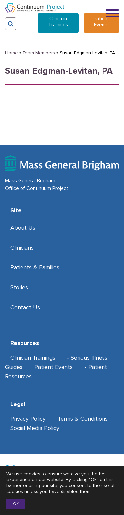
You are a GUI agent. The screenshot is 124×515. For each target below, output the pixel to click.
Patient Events (101, 22)
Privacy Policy (28, 418)
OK (16, 503)
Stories (19, 287)
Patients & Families (34, 267)
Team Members (38, 53)
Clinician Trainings (58, 22)
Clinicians (22, 247)
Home (11, 53)
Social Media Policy (34, 428)
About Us (22, 227)
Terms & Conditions (83, 418)
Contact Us (25, 307)
